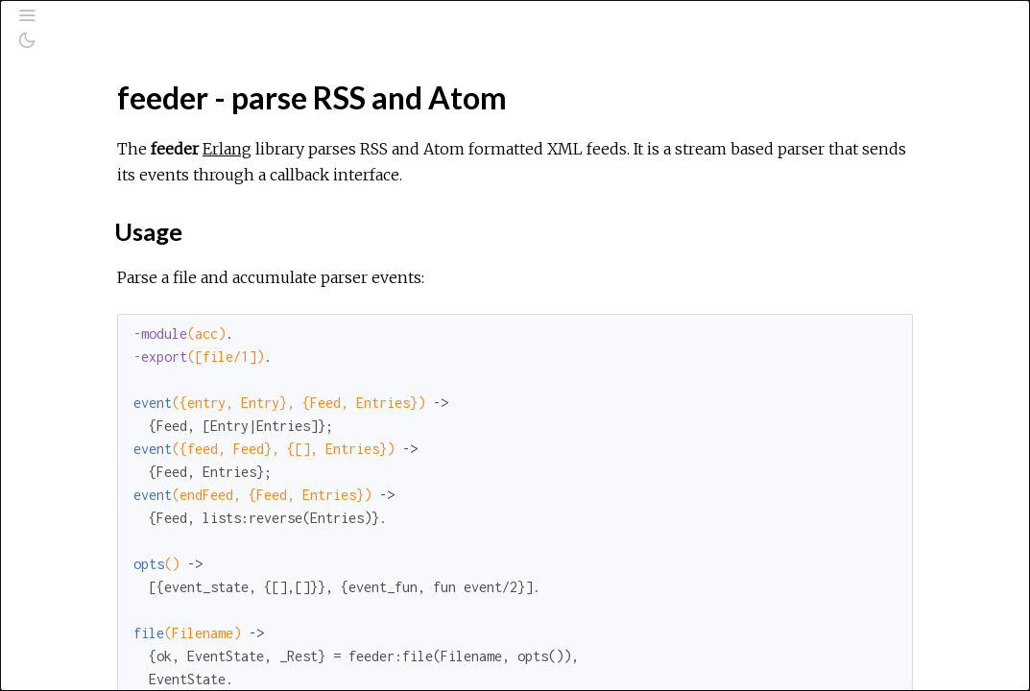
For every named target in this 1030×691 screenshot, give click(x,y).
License (97, 407)
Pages (68, 147)
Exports (98, 344)
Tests (89, 365)
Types (91, 323)
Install (91, 386)
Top (84, 259)
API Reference (109, 202)
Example (100, 302)
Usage (92, 281)
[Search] (133, 97)
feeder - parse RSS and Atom (155, 228)
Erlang (455, 148)
